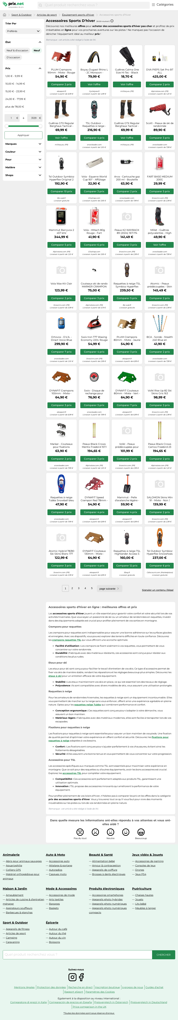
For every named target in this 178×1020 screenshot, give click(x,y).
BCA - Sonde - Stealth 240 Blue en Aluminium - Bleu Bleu (160, 339)
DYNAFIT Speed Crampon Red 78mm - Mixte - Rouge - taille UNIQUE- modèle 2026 (94, 499)
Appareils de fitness (18, 929)
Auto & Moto (55, 854)
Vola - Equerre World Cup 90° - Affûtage (94, 178)
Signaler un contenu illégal (157, 590)
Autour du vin (57, 937)
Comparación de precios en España (70, 1002)
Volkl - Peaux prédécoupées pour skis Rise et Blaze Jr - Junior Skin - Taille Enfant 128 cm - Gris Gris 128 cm (127, 446)
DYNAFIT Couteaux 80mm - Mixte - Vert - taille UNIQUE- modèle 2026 (127, 392)
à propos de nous (132, 987)
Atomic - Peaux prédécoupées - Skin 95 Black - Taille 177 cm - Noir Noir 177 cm (160, 285)
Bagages (54, 903)
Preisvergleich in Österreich (111, 1002)
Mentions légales (24, 987)
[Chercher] (40, 5)
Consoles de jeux (145, 865)
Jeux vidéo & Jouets (147, 854)
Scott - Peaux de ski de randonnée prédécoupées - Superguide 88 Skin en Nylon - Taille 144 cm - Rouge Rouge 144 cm (159, 125)
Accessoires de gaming (149, 861)
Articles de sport (47, 14)
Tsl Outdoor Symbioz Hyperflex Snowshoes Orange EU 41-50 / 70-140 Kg (160, 552)
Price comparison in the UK (89, 1006)
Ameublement (14, 895)
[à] (34, 118)
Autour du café (58, 929)
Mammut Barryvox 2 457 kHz (61, 232)
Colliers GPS (13, 869)
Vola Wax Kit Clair (61, 283)
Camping (11, 937)
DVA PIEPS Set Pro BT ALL (159, 71)
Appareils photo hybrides (107, 899)
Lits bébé (140, 903)
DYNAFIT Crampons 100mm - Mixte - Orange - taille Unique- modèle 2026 (61, 392)
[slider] (7, 126)
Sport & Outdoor (21, 14)
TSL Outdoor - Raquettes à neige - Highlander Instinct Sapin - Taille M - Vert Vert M (94, 125)
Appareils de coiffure (104, 869)
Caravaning (13, 942)
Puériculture (142, 888)
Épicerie (52, 922)
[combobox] (96, 5)
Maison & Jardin (15, 888)
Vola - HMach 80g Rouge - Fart (94, 232)
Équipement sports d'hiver (78, 14)
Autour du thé (57, 933)
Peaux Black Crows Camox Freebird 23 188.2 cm (159, 446)
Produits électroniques (106, 888)
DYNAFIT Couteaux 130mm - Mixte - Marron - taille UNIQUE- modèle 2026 (94, 552)
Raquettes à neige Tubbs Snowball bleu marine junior (61, 499)
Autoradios (55, 869)
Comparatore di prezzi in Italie (28, 1002)
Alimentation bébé (103, 861)
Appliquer (23, 135)
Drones (139, 869)
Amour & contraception (106, 865)
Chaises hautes (144, 895)
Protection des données (51, 987)
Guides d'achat (154, 987)
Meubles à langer (145, 908)
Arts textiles (56, 899)
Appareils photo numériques (109, 903)
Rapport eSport (73, 991)
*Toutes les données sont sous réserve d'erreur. (89, 1013)
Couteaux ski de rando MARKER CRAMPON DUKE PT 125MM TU (94, 285)
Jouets (139, 899)
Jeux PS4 (140, 874)
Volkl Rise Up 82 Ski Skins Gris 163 (160, 392)
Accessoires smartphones (107, 895)
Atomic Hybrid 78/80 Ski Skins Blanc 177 (61, 552)
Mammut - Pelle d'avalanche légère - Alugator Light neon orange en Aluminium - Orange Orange (127, 499)
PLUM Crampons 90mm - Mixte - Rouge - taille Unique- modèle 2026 (61, 71)
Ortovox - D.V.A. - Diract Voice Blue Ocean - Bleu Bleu (61, 339)
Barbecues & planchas (19, 912)
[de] (11, 118)
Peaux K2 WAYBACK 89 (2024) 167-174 (127, 232)
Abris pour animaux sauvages (24, 861)
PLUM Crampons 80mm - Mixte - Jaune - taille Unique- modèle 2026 (127, 339)
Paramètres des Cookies (100, 991)
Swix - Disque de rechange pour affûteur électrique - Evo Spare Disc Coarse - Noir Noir (94, 392)
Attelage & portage (60, 865)
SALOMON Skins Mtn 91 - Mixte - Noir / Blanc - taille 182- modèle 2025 (160, 499)
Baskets (54, 908)
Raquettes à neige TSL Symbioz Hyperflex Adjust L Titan (127, 285)
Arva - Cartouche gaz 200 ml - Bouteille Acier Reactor (127, 178)
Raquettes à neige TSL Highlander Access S (127, 552)
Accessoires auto (59, 861)
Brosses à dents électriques (108, 874)
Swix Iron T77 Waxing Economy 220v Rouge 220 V (94, 339)
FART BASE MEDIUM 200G (159, 178)
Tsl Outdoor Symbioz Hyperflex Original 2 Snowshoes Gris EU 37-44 (61, 178)
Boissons (54, 942)
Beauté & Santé (101, 854)
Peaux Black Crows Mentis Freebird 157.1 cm (94, 446)
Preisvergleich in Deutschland (149, 1002)
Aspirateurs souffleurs (19, 908)
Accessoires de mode (62, 895)
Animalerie (11, 854)
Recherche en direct (80, 987)
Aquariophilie (14, 865)
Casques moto (58, 874)
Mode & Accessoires (61, 888)
